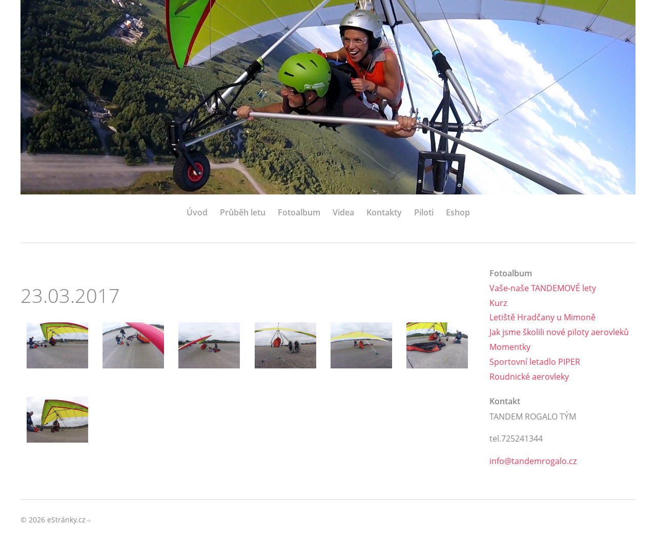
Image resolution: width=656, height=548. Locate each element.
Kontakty (384, 212)
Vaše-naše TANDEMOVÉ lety (542, 288)
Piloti (424, 212)
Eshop (458, 212)
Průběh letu (242, 212)
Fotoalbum (299, 212)
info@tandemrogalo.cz (533, 461)
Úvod (197, 212)
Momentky (509, 347)
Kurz (498, 303)
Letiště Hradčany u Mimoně (542, 317)
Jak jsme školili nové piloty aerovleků (559, 332)
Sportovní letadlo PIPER (534, 361)
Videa (343, 212)
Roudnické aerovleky (529, 376)
